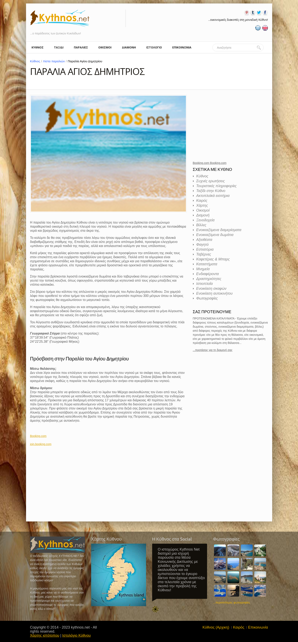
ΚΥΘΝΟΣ (38, 47)
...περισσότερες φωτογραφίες (231, 602)
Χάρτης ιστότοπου (44, 635)
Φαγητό (202, 245)
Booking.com (38, 436)
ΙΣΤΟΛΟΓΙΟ (154, 47)
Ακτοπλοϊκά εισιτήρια (213, 196)
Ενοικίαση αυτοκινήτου (214, 293)
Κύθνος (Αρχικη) (215, 627)
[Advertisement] (108, 474)
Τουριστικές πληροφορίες (216, 186)
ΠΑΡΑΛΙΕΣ (81, 47)
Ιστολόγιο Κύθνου (76, 635)
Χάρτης (202, 205)
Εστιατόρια (205, 249)
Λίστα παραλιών (55, 61)
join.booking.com (40, 444)
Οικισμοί (203, 210)
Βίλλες (201, 225)
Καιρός (201, 201)
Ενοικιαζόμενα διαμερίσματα (218, 230)
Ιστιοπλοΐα (204, 284)
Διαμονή (203, 215)
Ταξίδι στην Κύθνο (210, 191)
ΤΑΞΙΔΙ (58, 47)
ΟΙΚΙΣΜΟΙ (104, 47)
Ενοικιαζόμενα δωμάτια (215, 235)
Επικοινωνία (258, 627)
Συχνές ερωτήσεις (210, 181)
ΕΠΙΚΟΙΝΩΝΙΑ (181, 47)
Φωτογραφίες (207, 298)
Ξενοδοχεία (205, 220)
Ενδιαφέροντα (207, 274)
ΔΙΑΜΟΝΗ (129, 47)
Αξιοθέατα (204, 240)
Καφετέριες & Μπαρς (213, 259)
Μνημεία (203, 269)
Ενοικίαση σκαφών (211, 288)
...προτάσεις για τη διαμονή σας (213, 350)
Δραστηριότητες (209, 279)
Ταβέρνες (203, 254)
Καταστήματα (206, 264)
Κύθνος (36, 61)
